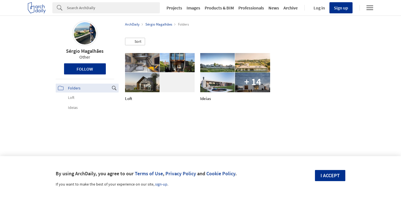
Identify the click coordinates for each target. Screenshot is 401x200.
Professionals (251, 8)
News (273, 8)
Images (193, 8)
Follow (85, 69)
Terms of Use (149, 173)
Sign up (341, 8)
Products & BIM (219, 8)
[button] (135, 42)
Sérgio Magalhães (85, 51)
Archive (290, 8)
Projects (174, 8)
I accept (330, 175)
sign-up (161, 184)
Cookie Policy (220, 173)
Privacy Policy (180, 173)
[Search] (113, 7)
